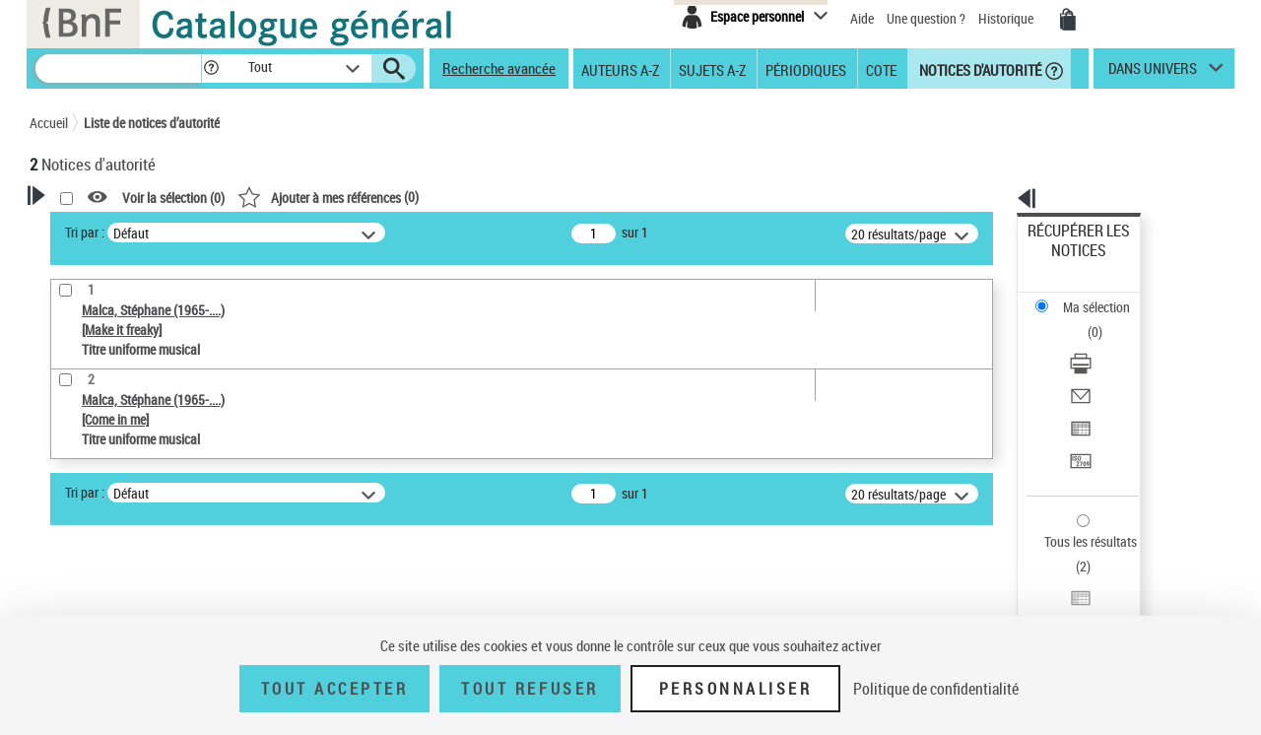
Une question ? (926, 18)
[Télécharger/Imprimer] (1105, 296)
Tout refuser (529, 689)
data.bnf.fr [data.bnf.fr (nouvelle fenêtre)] (1015, 603)
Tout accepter (335, 689)
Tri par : (338, 232)
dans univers (1152, 73)
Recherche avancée (499, 68)
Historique (1007, 18)
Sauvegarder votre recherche (152, 404)
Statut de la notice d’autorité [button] (136, 568)
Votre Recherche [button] (110, 228)
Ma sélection (1064, 261)
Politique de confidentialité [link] (936, 689)
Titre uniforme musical (129, 538)
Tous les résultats (1077, 421)
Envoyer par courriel (1085, 319)
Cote (881, 69)
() (581, 196)
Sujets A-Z (712, 69)
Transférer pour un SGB (1094, 367)
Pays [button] (64, 601)
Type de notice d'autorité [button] (124, 478)
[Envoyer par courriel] (1105, 320)
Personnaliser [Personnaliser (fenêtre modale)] (736, 689)
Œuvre (74, 509)
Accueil (49, 122)
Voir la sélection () (426, 197)
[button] (211, 68)
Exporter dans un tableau (1099, 343)
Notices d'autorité (978, 69)
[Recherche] (118, 68)
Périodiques (805, 69)
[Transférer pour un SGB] (1105, 367)
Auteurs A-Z (620, 69)
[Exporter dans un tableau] (1105, 344)
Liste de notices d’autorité (152, 122)
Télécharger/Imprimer (1089, 296)
